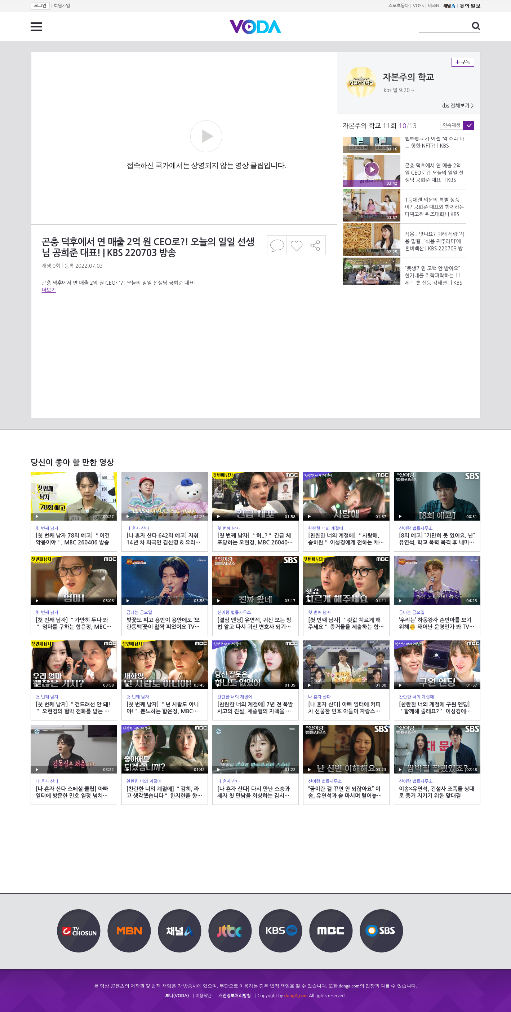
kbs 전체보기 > (457, 105)
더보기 (49, 290)
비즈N (433, 6)
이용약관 (204, 996)
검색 (476, 26)
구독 (463, 62)
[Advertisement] (183, 323)
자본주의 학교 (408, 77)
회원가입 (62, 6)
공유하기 (316, 245)
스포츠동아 (398, 6)
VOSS (418, 6)
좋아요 (296, 245)
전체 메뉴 (36, 26)
